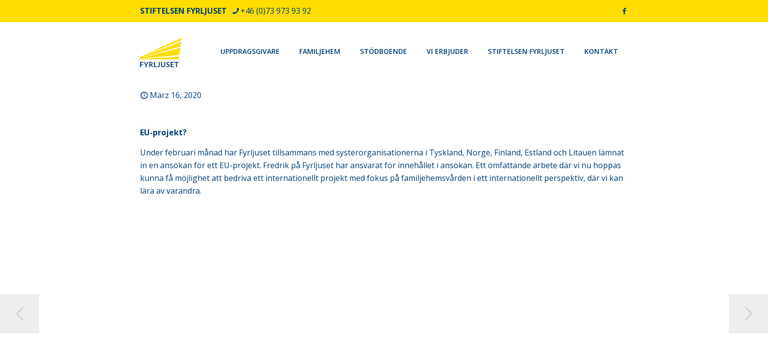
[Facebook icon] (624, 11)
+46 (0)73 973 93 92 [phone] (275, 10)
